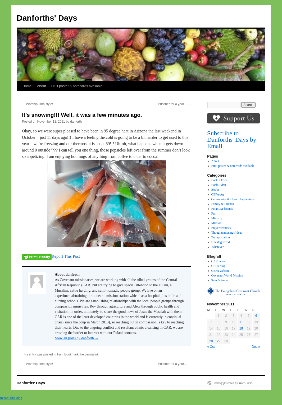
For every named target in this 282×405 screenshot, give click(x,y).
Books (215, 190)
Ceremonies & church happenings (232, 199)
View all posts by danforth (76, 338)
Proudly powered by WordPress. (232, 383)
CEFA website (220, 271)
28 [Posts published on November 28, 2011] (211, 341)
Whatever (217, 247)
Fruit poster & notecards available (77, 86)
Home (27, 86)
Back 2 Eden (219, 180)
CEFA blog (218, 266)
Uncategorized (220, 242)
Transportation (220, 237)
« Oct (211, 347)
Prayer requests (221, 228)
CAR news (218, 261)
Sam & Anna (219, 280)
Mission (216, 223)
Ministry (216, 218)
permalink (91, 354)
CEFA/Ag (217, 194)
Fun (60, 354)
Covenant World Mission (227, 275)
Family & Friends (222, 204)
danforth (76, 121)
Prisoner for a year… (174, 104)
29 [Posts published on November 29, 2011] (218, 341)
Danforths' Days (47, 18)
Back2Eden (218, 185)
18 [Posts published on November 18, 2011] (241, 328)
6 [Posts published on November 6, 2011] (256, 316)
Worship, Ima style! (37, 104)
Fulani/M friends (222, 209)
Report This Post (66, 256)
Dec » (256, 347)
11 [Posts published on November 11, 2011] (241, 322)
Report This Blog (11, 398)
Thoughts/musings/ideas (226, 232)
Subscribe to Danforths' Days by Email (231, 139)
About (41, 86)
